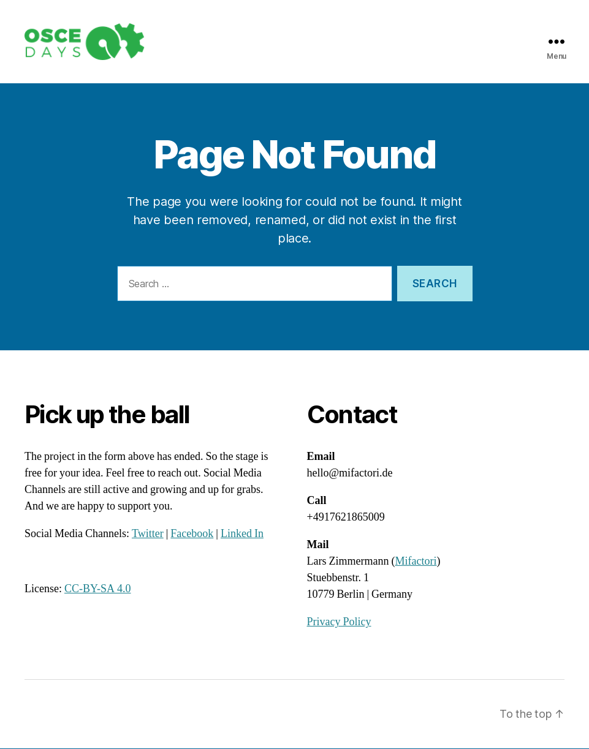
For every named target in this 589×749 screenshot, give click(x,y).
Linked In (242, 535)
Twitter (148, 535)
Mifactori (415, 562)
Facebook (191, 535)
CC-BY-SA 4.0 (97, 590)
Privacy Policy (339, 623)
